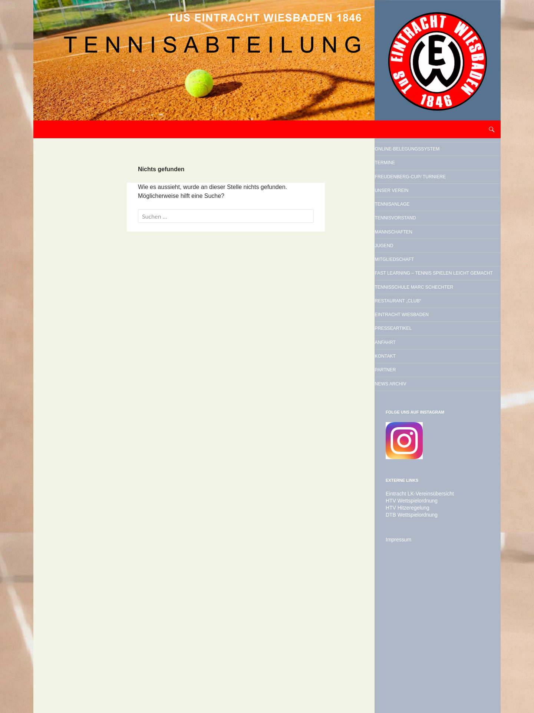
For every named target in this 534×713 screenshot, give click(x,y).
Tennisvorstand (420, 268)
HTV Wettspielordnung (408, 636)
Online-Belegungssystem (424, 157)
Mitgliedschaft (418, 325)
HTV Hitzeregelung (404, 643)
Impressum (397, 674)
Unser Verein (413, 230)
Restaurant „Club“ (424, 404)
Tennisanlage (414, 249)
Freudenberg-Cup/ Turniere (424, 206)
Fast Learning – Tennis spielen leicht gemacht (435, 349)
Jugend (401, 306)
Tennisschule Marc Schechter (426, 379)
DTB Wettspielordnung (408, 649)
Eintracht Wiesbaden (430, 423)
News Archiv (412, 517)
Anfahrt (403, 461)
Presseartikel (416, 442)
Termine (402, 182)
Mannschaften (417, 287)
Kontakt (403, 479)
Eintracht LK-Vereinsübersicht (415, 629)
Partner (403, 498)
